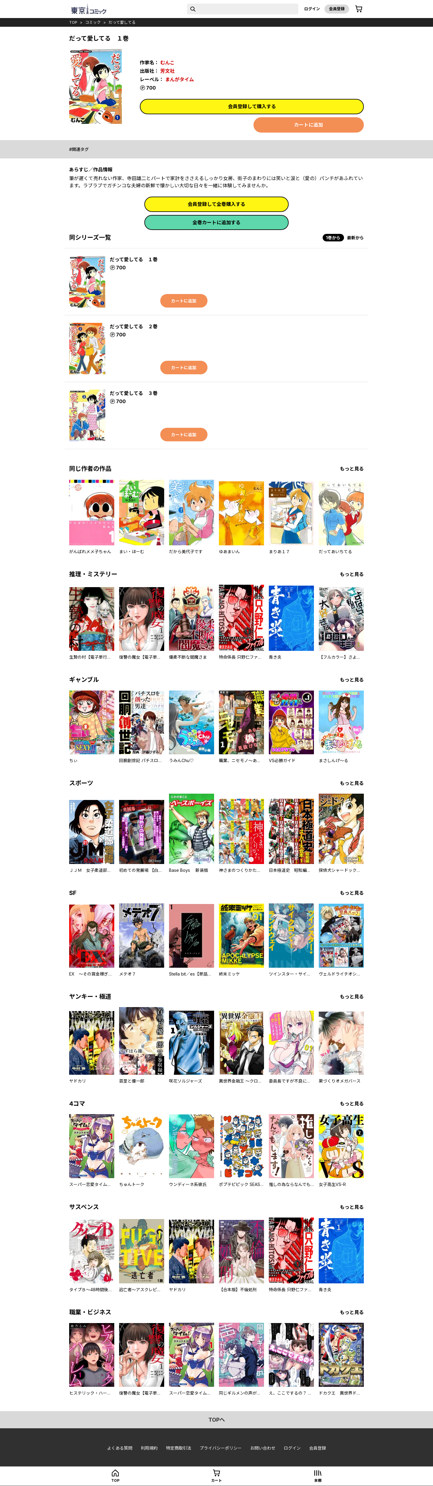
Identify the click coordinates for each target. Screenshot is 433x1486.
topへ (216, 1420)
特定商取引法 (178, 1448)
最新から (355, 237)
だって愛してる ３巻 (134, 393)
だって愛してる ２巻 (134, 326)
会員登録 (337, 8)
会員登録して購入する (252, 106)
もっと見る (352, 469)
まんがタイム (179, 79)
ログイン (312, 8)
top (73, 22)
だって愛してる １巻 (134, 259)
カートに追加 (308, 125)
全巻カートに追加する (216, 222)
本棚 (317, 1480)
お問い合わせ (262, 1448)
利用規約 (149, 1448)
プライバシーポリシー (221, 1448)
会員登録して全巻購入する (216, 204)
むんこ (167, 63)
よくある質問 (119, 1448)
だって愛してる (122, 22)
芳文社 (167, 71)
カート (216, 1480)
